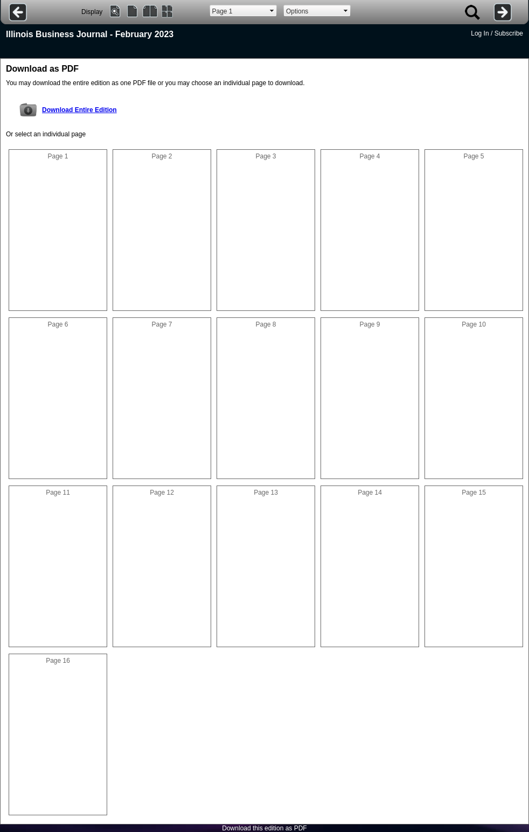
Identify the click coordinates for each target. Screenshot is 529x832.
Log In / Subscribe (497, 33)
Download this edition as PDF (264, 828)
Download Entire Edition (79, 110)
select (272, 11)
